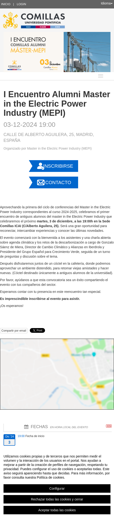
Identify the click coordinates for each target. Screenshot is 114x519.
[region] (57, 483)
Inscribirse (58, 166)
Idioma (107, 3)
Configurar (57, 488)
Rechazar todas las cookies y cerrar (57, 499)
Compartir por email (13, 330)
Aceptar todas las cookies (57, 510)
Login (21, 4)
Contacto (58, 182)
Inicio (5, 4)
